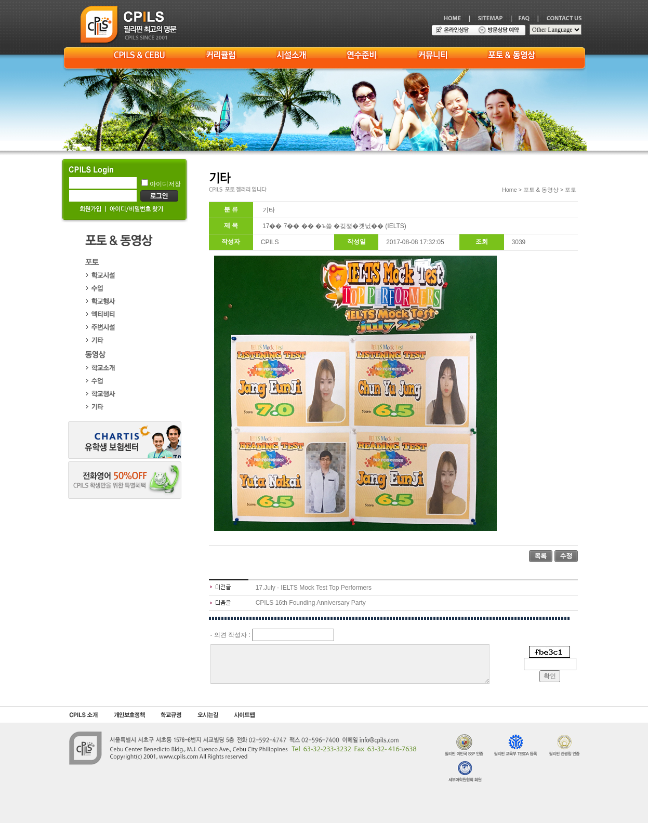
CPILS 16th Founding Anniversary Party (311, 602)
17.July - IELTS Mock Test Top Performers (314, 587)
